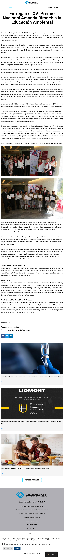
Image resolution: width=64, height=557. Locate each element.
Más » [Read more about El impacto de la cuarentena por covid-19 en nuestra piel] (2, 473)
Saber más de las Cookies (32, 553)
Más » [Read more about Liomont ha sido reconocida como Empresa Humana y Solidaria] (2, 428)
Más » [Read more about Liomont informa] (2, 381)
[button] (3, 336)
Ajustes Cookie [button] (8, 548)
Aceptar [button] (17, 548)
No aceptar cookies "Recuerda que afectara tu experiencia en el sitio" (29, 544)
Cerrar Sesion (53, 7)
